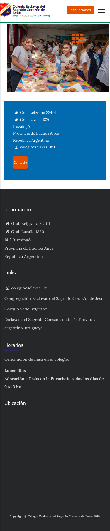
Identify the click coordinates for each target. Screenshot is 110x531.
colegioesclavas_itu (26, 287)
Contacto (20, 162)
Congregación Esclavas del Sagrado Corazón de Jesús (54, 298)
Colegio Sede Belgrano (25, 309)
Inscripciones (80, 10)
